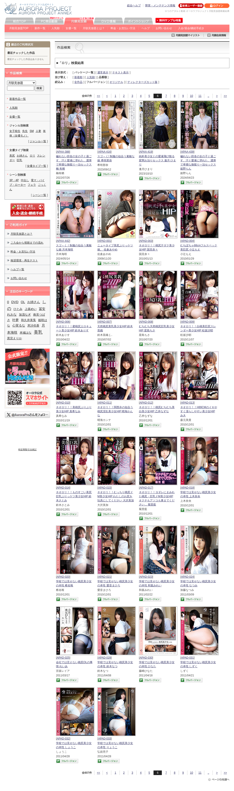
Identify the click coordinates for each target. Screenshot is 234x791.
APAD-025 (63, 657)
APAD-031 (187, 657)
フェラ (32, 184)
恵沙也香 (33, 325)
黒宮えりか (14, 338)
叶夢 (15, 320)
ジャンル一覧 (38, 141)
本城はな (26, 332)
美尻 (12, 155)
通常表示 (102, 72)
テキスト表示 (120, 72)
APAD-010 (63, 402)
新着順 (78, 77)
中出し (25, 180)
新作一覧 (40, 28)
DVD (14, 302)
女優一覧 (71, 28)
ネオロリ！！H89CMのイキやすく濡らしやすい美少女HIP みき (198, 411)
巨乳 (19, 160)
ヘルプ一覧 (17, 269)
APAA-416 (104, 151)
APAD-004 (187, 240)
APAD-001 (104, 240)
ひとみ (17, 309)
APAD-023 (146, 576)
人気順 (55, 28)
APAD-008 (146, 321)
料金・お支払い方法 (123, 28)
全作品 (78, 82)
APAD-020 (63, 576)
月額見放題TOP (18, 28)
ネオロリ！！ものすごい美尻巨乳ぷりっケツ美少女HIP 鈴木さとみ (74, 496)
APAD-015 (104, 487)
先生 (25, 131)
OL (23, 302)
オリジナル (116, 82)
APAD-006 (63, 321)
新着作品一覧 (17, 98)
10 (191, 96)
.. (208, 96)
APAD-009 (187, 321)
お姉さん (22, 155)
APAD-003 (146, 240)
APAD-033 (104, 738)
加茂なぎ (25, 314)
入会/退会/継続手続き (191, 28)
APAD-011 (104, 402)
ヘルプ (145, 28)
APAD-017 (146, 487)
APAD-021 (104, 576)
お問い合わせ (164, 28)
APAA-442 (63, 240)
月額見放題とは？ (94, 28)
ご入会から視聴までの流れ (27, 242)
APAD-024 (187, 576)
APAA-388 (63, 151)
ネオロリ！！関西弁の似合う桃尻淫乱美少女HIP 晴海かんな (115, 411)
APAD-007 (104, 321)
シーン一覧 (39, 195)
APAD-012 (146, 402)
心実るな (18, 325)
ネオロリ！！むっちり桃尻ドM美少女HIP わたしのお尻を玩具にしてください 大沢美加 (115, 496)
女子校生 (14, 131)
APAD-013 (187, 402)
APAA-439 (187, 151)
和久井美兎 (28, 320)
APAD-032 (63, 738)
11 (199, 96)
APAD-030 (146, 657)
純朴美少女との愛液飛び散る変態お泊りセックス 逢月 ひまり (157, 160)
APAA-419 (146, 151)
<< (98, 96)
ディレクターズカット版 (142, 82)
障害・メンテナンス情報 (160, 5)
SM (32, 131)
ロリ (32, 155)
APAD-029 (104, 657)
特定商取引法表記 (27, 449)
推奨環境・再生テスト (24, 260)
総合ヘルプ (134, 5)
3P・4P (14, 180)
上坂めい (31, 309)
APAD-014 (63, 487)
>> (225, 96)
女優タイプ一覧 (36, 165)
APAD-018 (187, 487)
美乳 (38, 332)
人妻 (38, 131)
